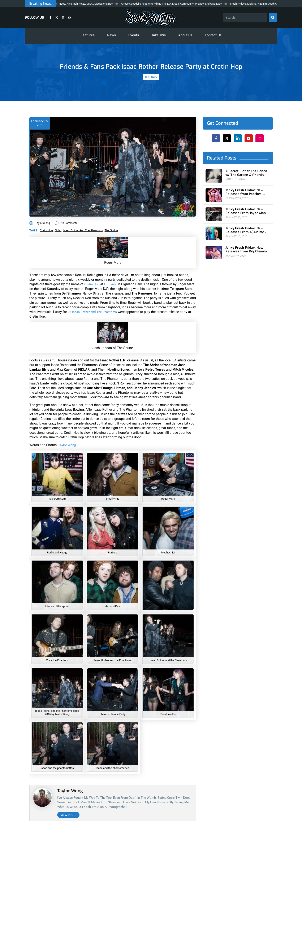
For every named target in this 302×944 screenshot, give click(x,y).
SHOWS (152, 77)
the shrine (111, 230)
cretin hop (46, 230)
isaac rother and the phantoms (83, 230)
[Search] (272, 17)
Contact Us (213, 35)
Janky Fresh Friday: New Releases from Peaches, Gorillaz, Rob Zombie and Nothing (243, 191)
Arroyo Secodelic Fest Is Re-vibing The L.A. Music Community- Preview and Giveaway (178, 3)
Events (133, 35)
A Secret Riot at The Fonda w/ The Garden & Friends (247, 173)
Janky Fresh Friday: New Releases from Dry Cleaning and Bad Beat (245, 247)
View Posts (68, 815)
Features (88, 35)
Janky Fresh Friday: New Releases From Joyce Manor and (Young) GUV (245, 210)
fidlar (58, 230)
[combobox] (245, 17)
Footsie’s (111, 284)
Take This (158, 35)
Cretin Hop (92, 284)
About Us (185, 35)
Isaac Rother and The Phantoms (96, 312)
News (111, 35)
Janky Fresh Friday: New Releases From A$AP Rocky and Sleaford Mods (245, 228)
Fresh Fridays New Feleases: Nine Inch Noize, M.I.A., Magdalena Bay (79, 3)
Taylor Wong (67, 445)
